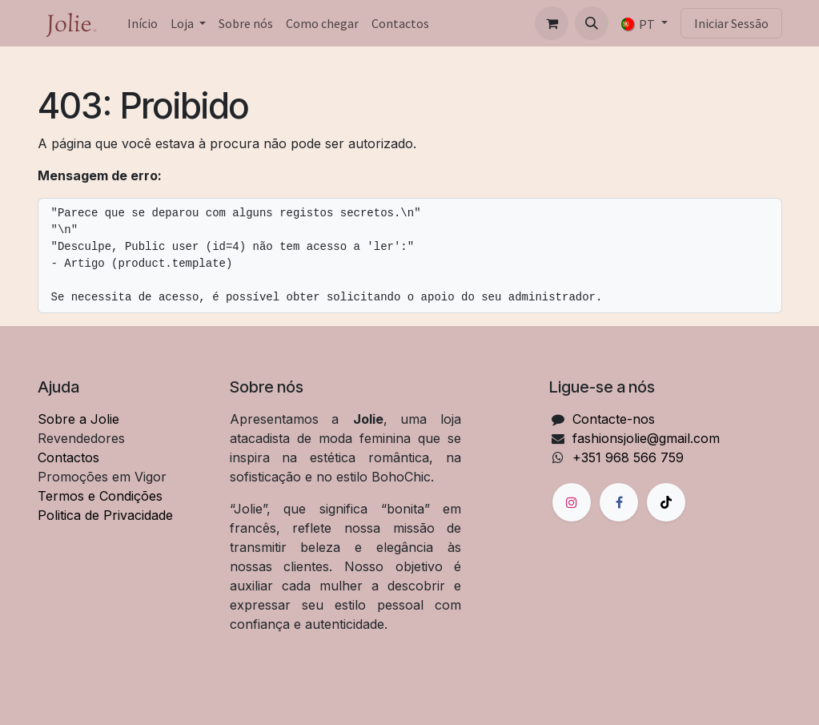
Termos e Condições (100, 496)
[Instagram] (571, 502)
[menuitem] (142, 23)
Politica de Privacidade (105, 515)
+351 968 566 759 (628, 457)
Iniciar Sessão (731, 23)
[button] (591, 23)
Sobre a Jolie (78, 419)
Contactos (68, 457)
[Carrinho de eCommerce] (551, 23)
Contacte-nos (613, 419)
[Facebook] (619, 502)
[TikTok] (666, 502)
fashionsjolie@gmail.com (646, 438)
